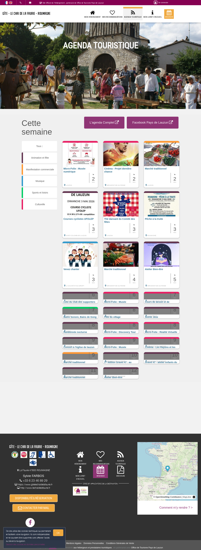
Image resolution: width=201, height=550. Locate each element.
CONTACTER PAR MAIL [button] (33, 508)
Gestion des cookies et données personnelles (25, 544)
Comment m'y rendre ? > (176, 507)
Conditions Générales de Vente (120, 543)
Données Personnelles (94, 543)
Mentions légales (73, 543)
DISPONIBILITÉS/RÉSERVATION (33, 498)
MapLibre (187, 497)
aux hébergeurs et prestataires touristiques (93, 547)
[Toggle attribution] (194, 497)
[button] (80, 166)
